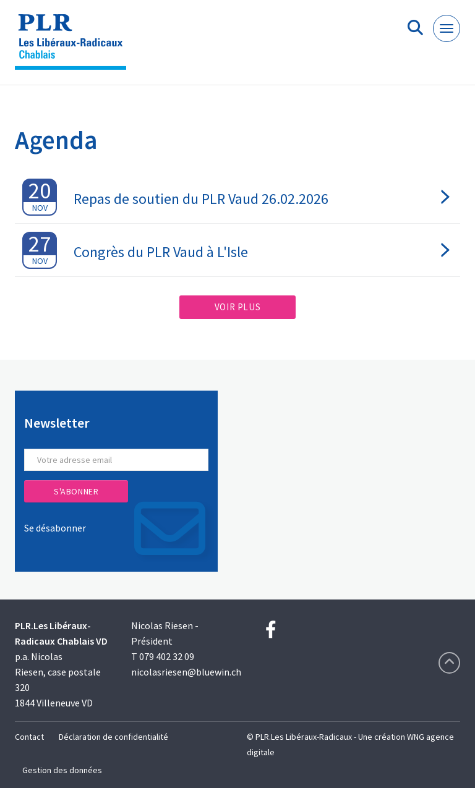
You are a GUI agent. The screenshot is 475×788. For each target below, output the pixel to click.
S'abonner (76, 491)
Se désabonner (55, 528)
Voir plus (237, 307)
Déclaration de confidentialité (113, 736)
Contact (29, 736)
